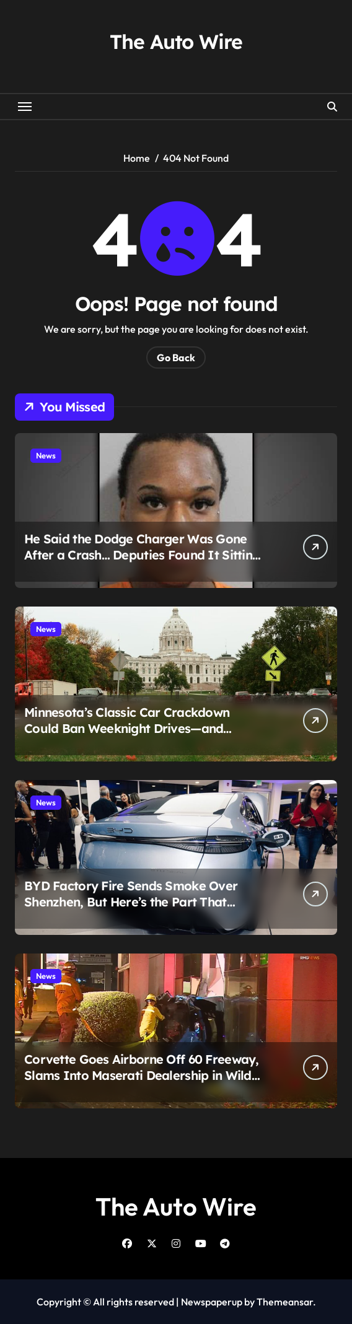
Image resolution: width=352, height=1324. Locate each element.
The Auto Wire (176, 41)
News (46, 455)
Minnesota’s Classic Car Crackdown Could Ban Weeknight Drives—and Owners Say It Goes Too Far (126, 728)
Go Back (176, 357)
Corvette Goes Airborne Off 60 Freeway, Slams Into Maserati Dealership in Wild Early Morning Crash (141, 1075)
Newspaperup (211, 1302)
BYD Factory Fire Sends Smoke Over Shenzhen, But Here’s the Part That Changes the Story (130, 902)
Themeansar (285, 1302)
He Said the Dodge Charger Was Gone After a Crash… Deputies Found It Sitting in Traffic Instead (142, 555)
